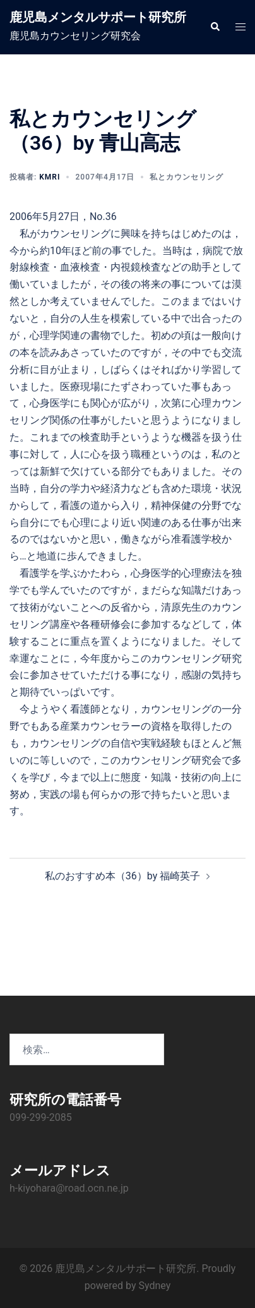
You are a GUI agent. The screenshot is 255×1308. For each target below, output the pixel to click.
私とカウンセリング (186, 177)
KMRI (49, 177)
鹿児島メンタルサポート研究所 (97, 17)
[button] (215, 27)
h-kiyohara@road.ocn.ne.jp (69, 1188)
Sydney (155, 1286)
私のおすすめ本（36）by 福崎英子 (122, 876)
